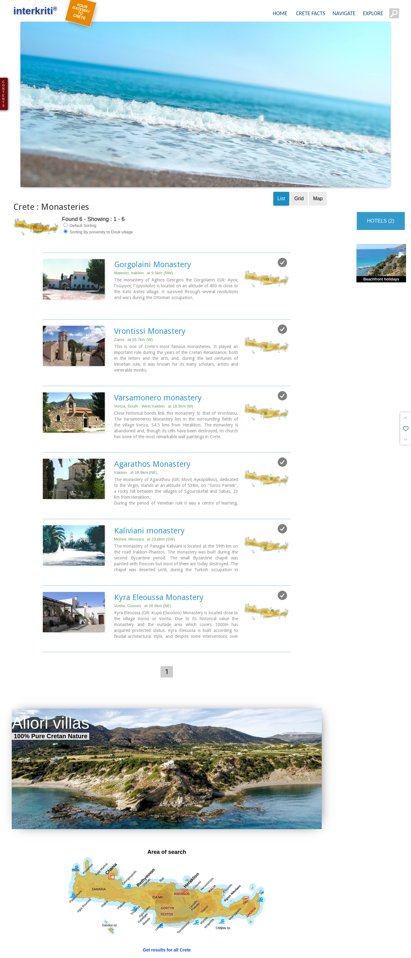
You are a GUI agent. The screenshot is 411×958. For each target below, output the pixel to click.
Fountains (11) (26, 941)
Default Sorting (80, 186)
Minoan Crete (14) (171, 941)
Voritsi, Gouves (142, 565)
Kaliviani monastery (149, 491)
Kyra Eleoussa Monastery (159, 557)
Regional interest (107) (64, 928)
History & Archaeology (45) (114, 941)
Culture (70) (63, 941)
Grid (299, 159)
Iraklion (135, 433)
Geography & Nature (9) (172, 928)
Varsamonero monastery (158, 358)
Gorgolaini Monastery (152, 225)
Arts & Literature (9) (301, 941)
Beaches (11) (276, 928)
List (281, 159)
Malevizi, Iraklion (143, 234)
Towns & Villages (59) (230, 928)
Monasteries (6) (255, 941)
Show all (20, 928)
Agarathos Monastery (152, 424)
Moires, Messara (144, 499)
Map (318, 159)
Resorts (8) (310, 928)
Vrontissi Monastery (150, 292)
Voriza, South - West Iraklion (153, 366)
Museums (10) (214, 941)
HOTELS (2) (380, 182)
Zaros (133, 300)
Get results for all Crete (167, 909)
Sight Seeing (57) (119, 928)
